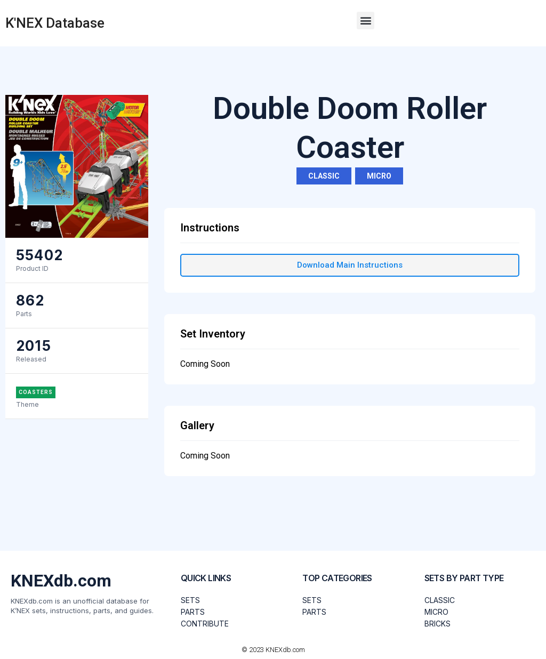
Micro (379, 176)
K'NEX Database (55, 23)
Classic (324, 176)
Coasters (36, 392)
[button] (365, 20)
